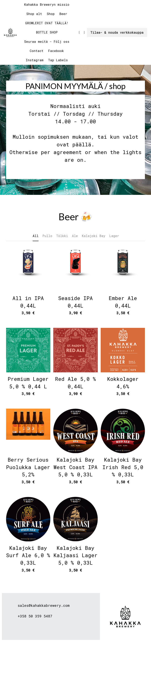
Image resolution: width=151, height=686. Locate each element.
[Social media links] (79, 32)
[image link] (10, 32)
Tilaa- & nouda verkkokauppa (117, 32)
